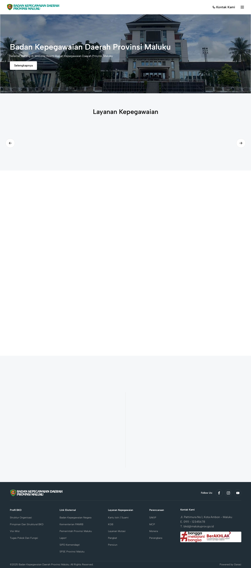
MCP (152, 524)
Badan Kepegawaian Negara (75, 517)
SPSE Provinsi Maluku (72, 551)
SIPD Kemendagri (70, 544)
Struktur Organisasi (21, 517)
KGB (110, 524)
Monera (153, 531)
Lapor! (63, 538)
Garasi (237, 564)
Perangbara (155, 538)
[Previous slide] (10, 143)
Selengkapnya (23, 65)
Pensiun (112, 544)
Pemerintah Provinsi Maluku (76, 531)
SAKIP (152, 517)
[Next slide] (241, 143)
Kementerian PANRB (71, 524)
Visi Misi (15, 531)
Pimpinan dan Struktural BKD (26, 524)
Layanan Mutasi (117, 531)
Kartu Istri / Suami (118, 517)
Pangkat (112, 538)
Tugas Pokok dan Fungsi (24, 538)
